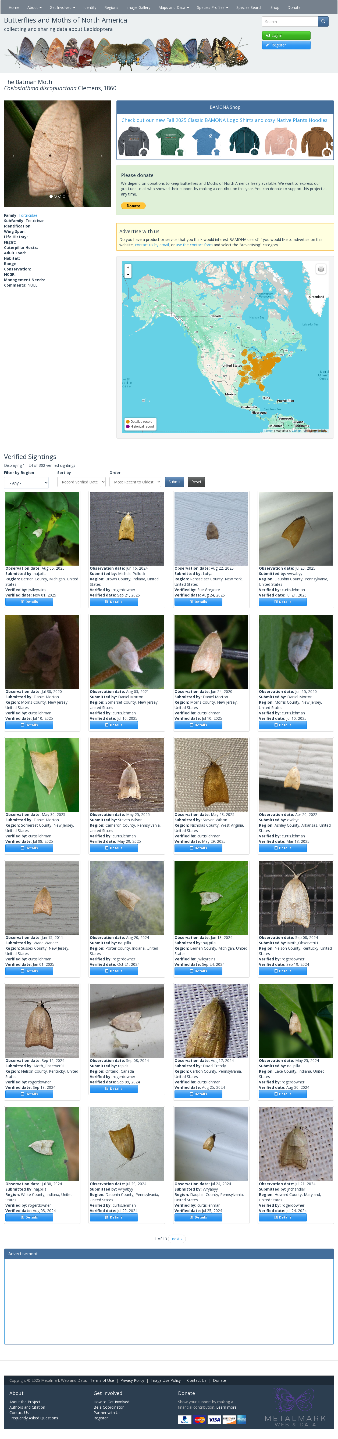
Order (114, 472)
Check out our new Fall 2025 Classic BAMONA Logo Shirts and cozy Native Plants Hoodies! (225, 120)
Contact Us (197, 1380)
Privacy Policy (132, 1380)
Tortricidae (28, 215)
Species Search (249, 7)
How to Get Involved (111, 1401)
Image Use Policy (166, 1380)
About (34, 7)
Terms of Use (102, 1380)
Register (101, 1417)
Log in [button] (274, 35)
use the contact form (194, 244)
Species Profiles (212, 7)
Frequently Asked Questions (33, 1417)
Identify (89, 7)
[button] (12, 153)
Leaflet (268, 430)
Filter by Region (19, 472)
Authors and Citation (27, 1407)
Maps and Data (173, 7)
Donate (294, 7)
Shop (275, 7)
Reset (196, 481)
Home (14, 7)
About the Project (24, 1401)
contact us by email (152, 244)
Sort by (64, 472)
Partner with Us (107, 1412)
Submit (175, 481)
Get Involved (62, 7)
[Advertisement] (169, 1301)
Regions (111, 7)
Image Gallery (138, 7)
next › (177, 1238)
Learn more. (226, 1407)
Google (296, 430)
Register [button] (276, 45)
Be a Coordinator (109, 1407)
